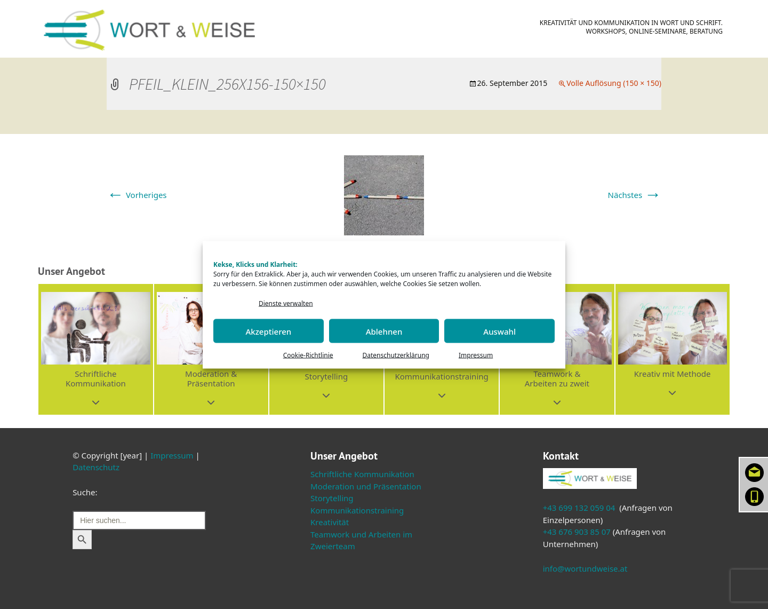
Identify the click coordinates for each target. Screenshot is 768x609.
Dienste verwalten (286, 302)
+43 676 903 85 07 (577, 531)
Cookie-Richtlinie (308, 355)
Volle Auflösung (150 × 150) (613, 83)
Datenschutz (96, 467)
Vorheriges (137, 194)
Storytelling (332, 498)
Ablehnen (384, 331)
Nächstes (634, 194)
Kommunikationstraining (357, 510)
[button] (95, 349)
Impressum (476, 355)
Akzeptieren (268, 331)
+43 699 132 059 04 (579, 507)
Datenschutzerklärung (396, 355)
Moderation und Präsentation (365, 486)
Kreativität (329, 522)
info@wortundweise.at (585, 568)
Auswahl (499, 331)
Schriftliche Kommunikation (362, 474)
